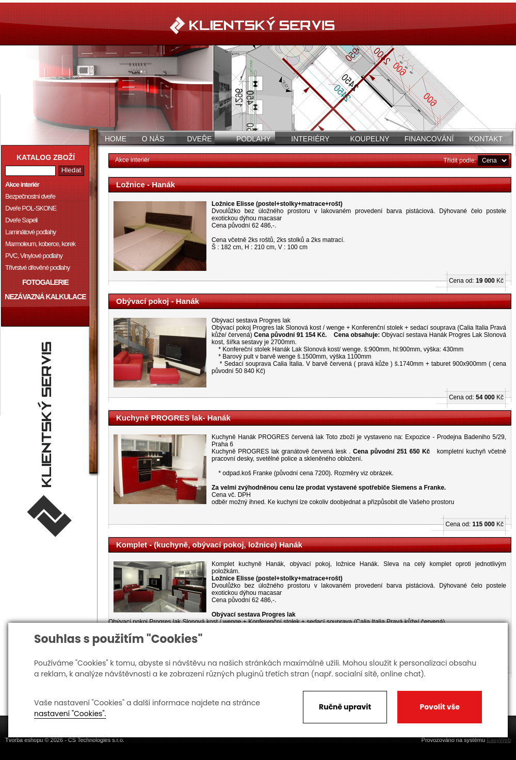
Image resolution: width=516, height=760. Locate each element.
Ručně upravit (345, 707)
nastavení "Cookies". (70, 713)
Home (115, 139)
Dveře (199, 139)
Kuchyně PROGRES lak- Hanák (173, 417)
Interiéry (310, 139)
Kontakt (486, 139)
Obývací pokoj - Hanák (157, 301)
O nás (153, 139)
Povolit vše (439, 707)
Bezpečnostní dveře (30, 196)
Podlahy (253, 139)
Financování (429, 139)
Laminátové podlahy (30, 232)
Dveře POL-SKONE (30, 208)
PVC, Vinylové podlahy (33, 256)
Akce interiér (22, 184)
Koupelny (369, 139)
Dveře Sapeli (21, 220)
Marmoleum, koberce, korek (40, 244)
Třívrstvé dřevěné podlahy (37, 267)
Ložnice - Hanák (145, 184)
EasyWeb (499, 740)
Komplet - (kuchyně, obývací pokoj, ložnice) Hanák (209, 544)
